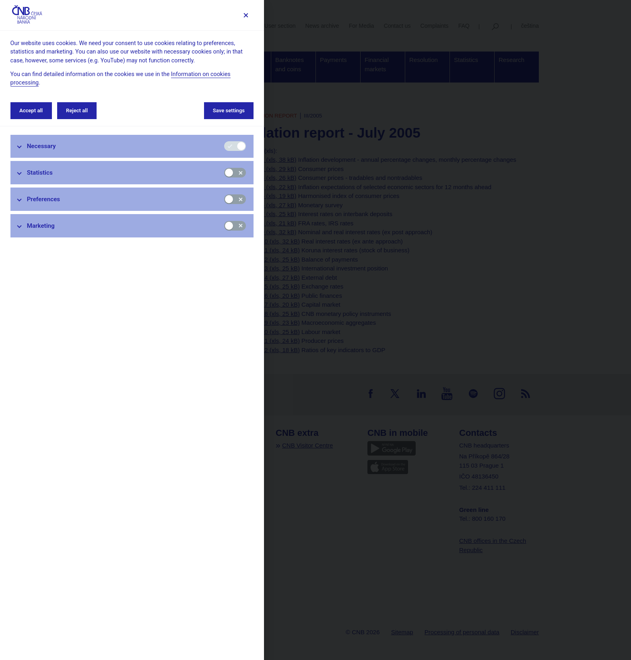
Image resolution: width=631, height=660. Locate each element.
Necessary (41, 146)
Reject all (77, 110)
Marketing (41, 225)
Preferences (43, 199)
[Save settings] (246, 15)
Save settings (229, 110)
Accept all (31, 110)
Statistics (40, 172)
